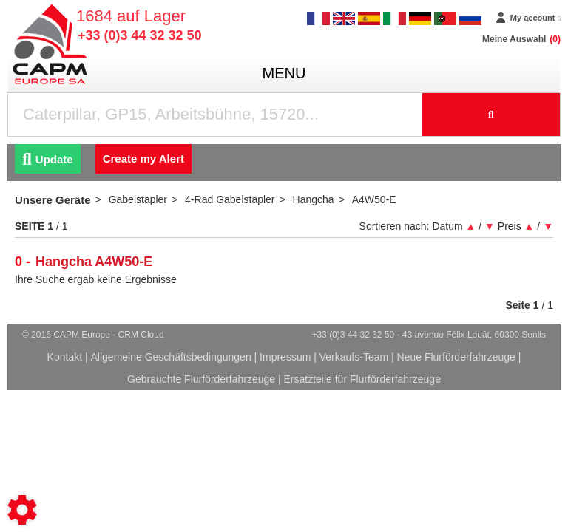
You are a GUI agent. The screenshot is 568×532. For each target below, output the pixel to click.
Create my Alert (143, 158)
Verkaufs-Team (354, 357)
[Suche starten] (491, 114)
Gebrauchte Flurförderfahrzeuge (201, 379)
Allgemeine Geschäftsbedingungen (171, 357)
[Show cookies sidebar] (22, 510)
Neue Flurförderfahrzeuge (456, 357)
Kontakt (64, 357)
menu (284, 73)
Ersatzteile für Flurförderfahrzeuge (361, 379)
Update (47, 159)
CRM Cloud (141, 335)
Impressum (285, 357)
